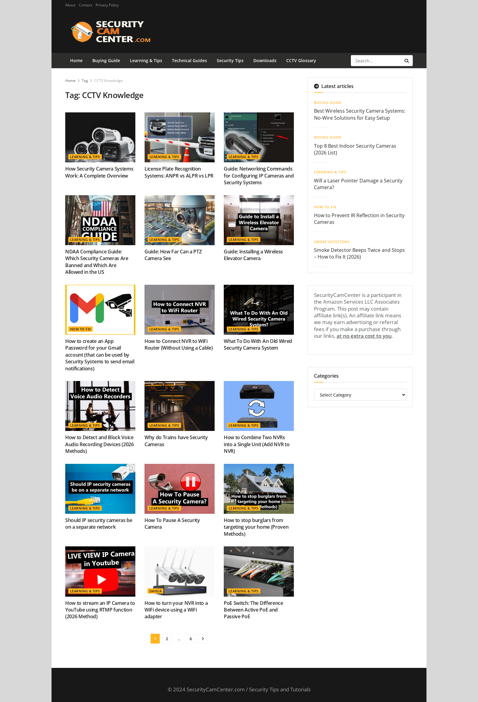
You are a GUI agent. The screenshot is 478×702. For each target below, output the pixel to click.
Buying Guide (106, 60)
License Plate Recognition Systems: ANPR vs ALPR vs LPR (178, 172)
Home (76, 60)
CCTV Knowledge (108, 80)
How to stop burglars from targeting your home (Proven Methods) (256, 527)
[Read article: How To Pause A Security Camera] (179, 489)
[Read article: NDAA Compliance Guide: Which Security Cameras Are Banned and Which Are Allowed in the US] (100, 220)
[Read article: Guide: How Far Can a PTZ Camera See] (179, 220)
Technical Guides (189, 60)
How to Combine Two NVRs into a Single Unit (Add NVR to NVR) (256, 444)
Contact (85, 5)
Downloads (264, 60)
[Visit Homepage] (120, 32)
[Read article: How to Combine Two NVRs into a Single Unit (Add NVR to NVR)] (259, 406)
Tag (85, 80)
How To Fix (80, 329)
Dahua (155, 591)
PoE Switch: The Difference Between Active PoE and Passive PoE (253, 610)
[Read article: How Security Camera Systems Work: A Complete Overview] (100, 137)
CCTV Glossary (301, 60)
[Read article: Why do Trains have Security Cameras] (179, 406)
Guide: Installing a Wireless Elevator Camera (253, 255)
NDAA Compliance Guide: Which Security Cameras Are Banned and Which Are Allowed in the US (96, 261)
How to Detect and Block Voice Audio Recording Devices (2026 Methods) (99, 444)
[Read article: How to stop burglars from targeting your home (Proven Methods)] (259, 489)
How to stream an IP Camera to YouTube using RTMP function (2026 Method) (100, 610)
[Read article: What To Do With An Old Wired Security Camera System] (259, 310)
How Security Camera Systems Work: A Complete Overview (99, 172)
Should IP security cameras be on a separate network (98, 523)
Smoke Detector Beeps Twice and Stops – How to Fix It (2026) (359, 253)
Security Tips (230, 60)
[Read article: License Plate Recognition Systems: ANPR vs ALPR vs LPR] (179, 137)
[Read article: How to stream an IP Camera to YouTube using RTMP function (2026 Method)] (100, 571)
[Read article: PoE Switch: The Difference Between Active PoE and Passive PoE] (259, 571)
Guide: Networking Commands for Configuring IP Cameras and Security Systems (259, 175)
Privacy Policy (107, 5)
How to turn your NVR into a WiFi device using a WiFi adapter (176, 610)
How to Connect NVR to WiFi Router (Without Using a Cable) (178, 344)
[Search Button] (407, 60)
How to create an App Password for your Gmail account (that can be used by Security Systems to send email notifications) (99, 355)
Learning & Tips (146, 60)
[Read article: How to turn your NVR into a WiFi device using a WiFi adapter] (179, 571)
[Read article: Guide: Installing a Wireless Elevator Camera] (259, 220)
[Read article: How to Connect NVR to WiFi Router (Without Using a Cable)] (179, 310)
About (70, 5)
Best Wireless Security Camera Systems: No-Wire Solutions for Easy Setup (359, 114)
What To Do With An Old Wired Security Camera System (258, 344)
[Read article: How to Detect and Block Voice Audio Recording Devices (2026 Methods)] (100, 406)
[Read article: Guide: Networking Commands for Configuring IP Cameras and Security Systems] (259, 137)
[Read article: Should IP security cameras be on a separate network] (100, 489)
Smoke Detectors (332, 241)
